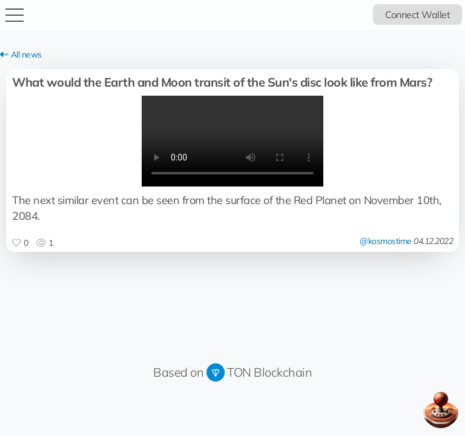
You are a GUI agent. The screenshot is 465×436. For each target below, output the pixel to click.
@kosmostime (386, 241)
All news (21, 54)
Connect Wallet (417, 14)
